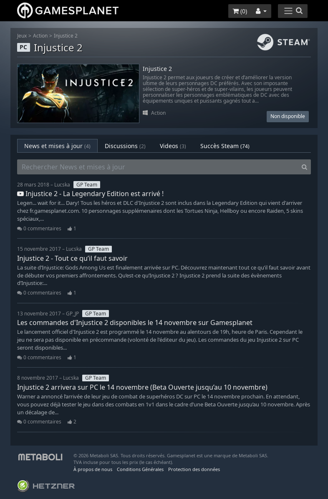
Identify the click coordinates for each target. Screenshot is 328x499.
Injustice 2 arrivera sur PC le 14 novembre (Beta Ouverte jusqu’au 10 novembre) (142, 387)
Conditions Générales (140, 469)
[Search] (304, 166)
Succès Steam (225, 146)
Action (40, 36)
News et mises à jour (57, 146)
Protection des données (194, 469)
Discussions (125, 146)
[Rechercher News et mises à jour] (157, 166)
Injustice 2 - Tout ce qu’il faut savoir (72, 258)
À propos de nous (92, 469)
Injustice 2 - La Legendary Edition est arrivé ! (90, 193)
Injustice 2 (66, 36)
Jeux (22, 36)
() (239, 11)
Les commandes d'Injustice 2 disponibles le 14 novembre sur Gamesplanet (134, 322)
